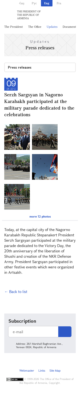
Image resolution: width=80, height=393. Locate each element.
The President (13, 27)
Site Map (55, 370)
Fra (59, 3)
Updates (52, 27)
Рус (34, 3)
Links (41, 370)
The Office (34, 27)
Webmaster (26, 370)
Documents (70, 27)
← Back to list (15, 291)
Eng (46, 3)
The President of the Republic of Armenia (29, 15)
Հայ (21, 3)
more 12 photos (40, 216)
